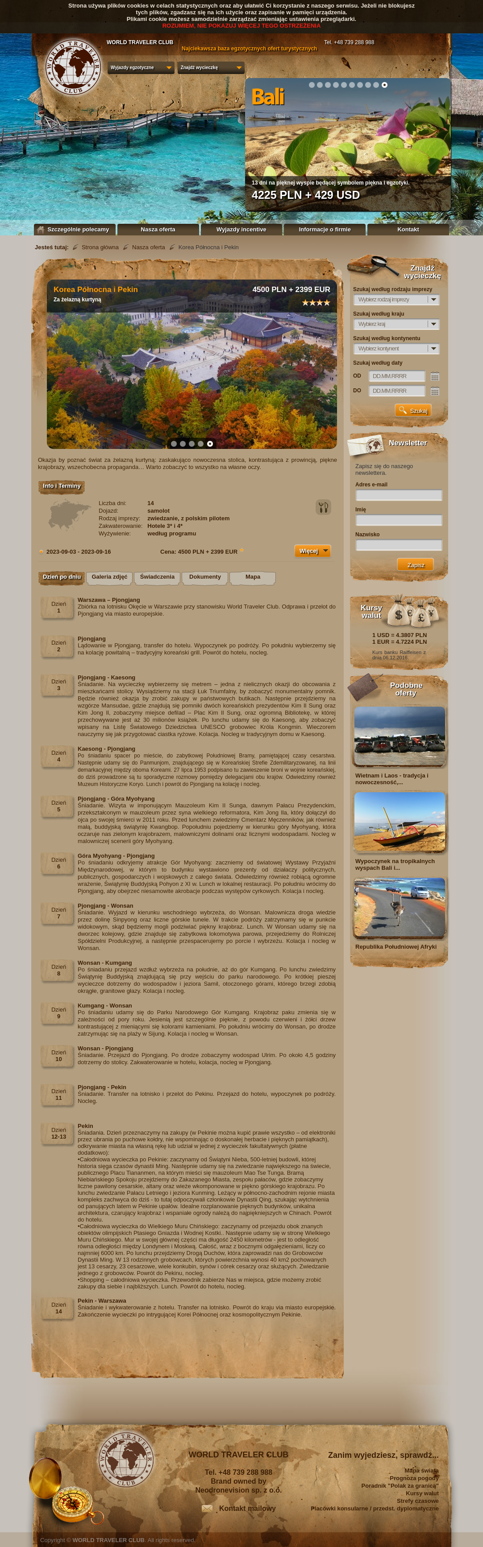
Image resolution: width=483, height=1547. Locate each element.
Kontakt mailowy (247, 1508)
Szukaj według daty (378, 363)
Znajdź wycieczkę (199, 67)
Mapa (253, 576)
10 (384, 84)
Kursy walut (422, 1493)
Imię (360, 509)
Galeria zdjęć (109, 576)
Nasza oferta (158, 229)
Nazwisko (367, 534)
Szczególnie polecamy (75, 230)
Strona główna (100, 247)
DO (357, 390)
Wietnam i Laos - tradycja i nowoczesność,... (392, 779)
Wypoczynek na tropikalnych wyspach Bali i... (395, 864)
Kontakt (408, 229)
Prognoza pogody (414, 1478)
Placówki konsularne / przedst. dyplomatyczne (375, 1508)
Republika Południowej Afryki (396, 946)
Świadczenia (157, 576)
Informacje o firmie (325, 229)
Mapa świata (421, 1470)
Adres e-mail (371, 484)
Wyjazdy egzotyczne (132, 67)
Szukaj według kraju (378, 314)
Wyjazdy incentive (241, 229)
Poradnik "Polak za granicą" (400, 1485)
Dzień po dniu (62, 576)
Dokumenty (205, 576)
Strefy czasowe (418, 1501)
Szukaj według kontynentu (387, 338)
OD (357, 376)
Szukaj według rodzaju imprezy (392, 289)
